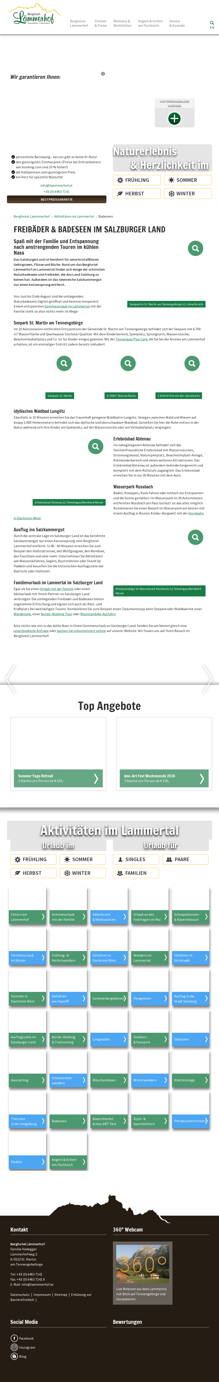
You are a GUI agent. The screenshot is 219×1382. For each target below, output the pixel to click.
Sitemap (60, 1294)
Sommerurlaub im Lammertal (67, 306)
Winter (185, 193)
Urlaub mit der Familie (56, 589)
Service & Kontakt (177, 23)
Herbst (134, 193)
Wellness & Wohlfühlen (122, 23)
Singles (135, 859)
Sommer (186, 180)
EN (212, 27)
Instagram (27, 1347)
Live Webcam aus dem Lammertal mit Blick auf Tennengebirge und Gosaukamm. (142, 1273)
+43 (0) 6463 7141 (56, 191)
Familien (136, 872)
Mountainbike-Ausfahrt (98, 614)
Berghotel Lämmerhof (79, 23)
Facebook (26, 1338)
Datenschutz (20, 1294)
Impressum (42, 1294)
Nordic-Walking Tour (56, 614)
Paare (182, 859)
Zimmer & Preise (101, 23)
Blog (22, 1356)
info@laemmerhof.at (56, 185)
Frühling (137, 180)
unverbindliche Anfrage (31, 630)
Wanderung (22, 614)
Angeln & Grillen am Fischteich (150, 23)
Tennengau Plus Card (131, 339)
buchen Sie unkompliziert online (81, 630)
